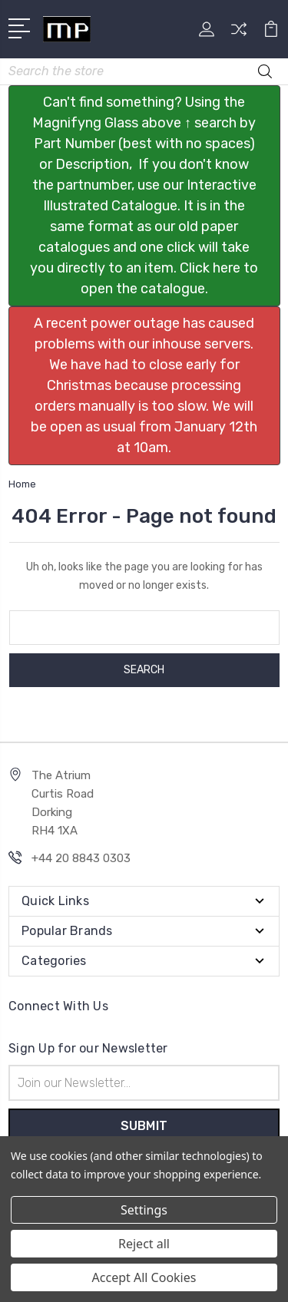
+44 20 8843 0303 (81, 858)
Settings (144, 1209)
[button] (144, 195)
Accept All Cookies (144, 1277)
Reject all (144, 1243)
